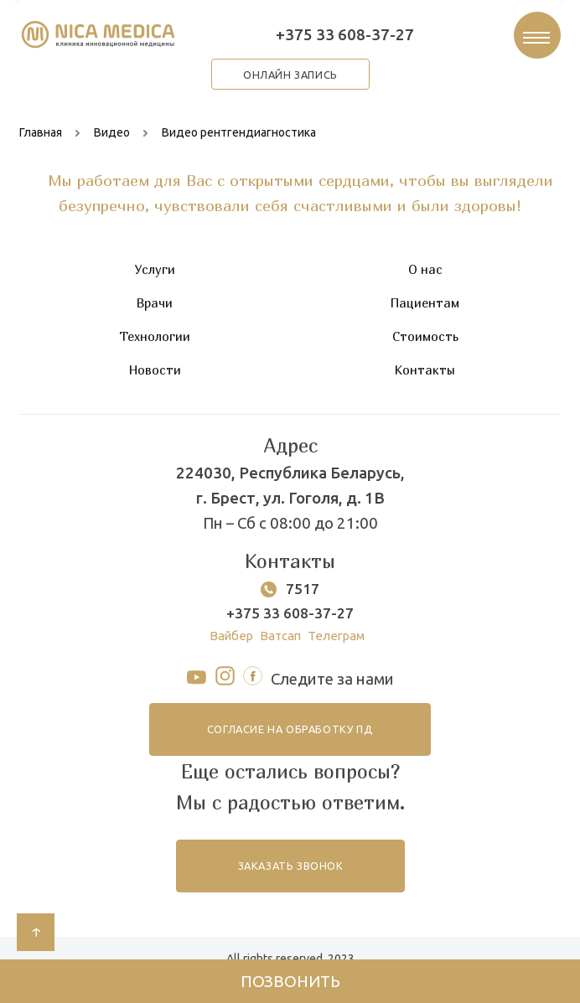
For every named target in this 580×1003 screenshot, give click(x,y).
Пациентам (425, 310)
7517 (302, 597)
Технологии (155, 344)
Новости (155, 378)
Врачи (154, 310)
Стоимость (425, 344)
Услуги (154, 277)
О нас (425, 277)
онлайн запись (290, 80)
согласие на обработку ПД (290, 743)
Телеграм (339, 646)
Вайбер (226, 646)
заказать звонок (290, 886)
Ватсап (279, 646)
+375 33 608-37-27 (343, 37)
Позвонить (290, 979)
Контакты (425, 378)
